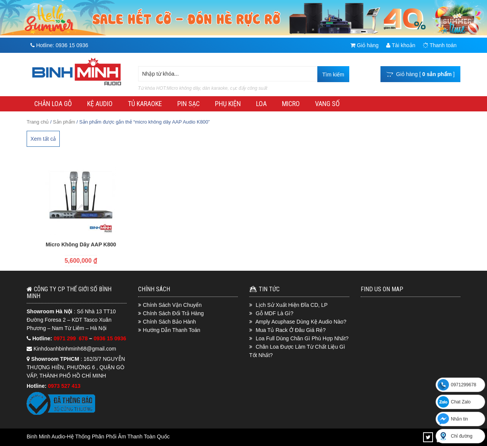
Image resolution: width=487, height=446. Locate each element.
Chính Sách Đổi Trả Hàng (173, 313)
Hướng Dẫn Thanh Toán (172, 330)
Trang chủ (38, 122)
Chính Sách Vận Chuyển (172, 305)
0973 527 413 (64, 386)
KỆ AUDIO (100, 104)
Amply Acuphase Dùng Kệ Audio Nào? (300, 322)
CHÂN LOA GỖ (53, 104)
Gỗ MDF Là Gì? (274, 313)
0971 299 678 (71, 338)
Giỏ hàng (364, 45)
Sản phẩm (64, 122)
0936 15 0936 (110, 338)
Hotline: (59, 45)
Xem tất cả (43, 139)
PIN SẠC (188, 104)
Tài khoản (400, 45)
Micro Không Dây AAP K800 (81, 244)
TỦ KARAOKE (145, 104)
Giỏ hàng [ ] (420, 74)
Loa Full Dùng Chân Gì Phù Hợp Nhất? (302, 338)
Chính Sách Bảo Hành (169, 322)
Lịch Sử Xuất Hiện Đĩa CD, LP (292, 305)
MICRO (291, 104)
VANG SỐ (327, 104)
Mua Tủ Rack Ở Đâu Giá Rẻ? (291, 330)
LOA (261, 104)
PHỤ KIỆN (228, 104)
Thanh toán (440, 45)
